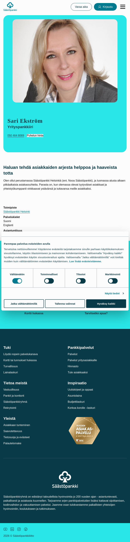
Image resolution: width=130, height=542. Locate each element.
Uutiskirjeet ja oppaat (80, 389)
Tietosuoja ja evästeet (16, 437)
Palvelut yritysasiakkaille (82, 360)
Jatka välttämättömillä (23, 303)
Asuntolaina (75, 395)
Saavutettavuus (12, 431)
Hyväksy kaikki (106, 303)
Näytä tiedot (112, 293)
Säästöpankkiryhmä (15, 401)
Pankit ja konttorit (13, 395)
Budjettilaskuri (76, 401)
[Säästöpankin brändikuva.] (5, 529)
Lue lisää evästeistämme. (85, 261)
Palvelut (72, 354)
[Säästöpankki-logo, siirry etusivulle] (10, 7)
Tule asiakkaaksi (78, 372)
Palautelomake (12, 443)
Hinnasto (73, 366)
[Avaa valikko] (123, 6)
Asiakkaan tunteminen (16, 425)
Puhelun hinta (35, 135)
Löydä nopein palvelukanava (20, 354)
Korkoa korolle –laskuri (81, 407)
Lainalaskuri (10, 372)
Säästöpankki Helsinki (16, 211)
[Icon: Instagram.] (19, 529)
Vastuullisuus (11, 389)
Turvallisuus (10, 366)
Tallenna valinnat (65, 303)
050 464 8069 (15, 135)
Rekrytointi (9, 407)
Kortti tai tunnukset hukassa (20, 360)
